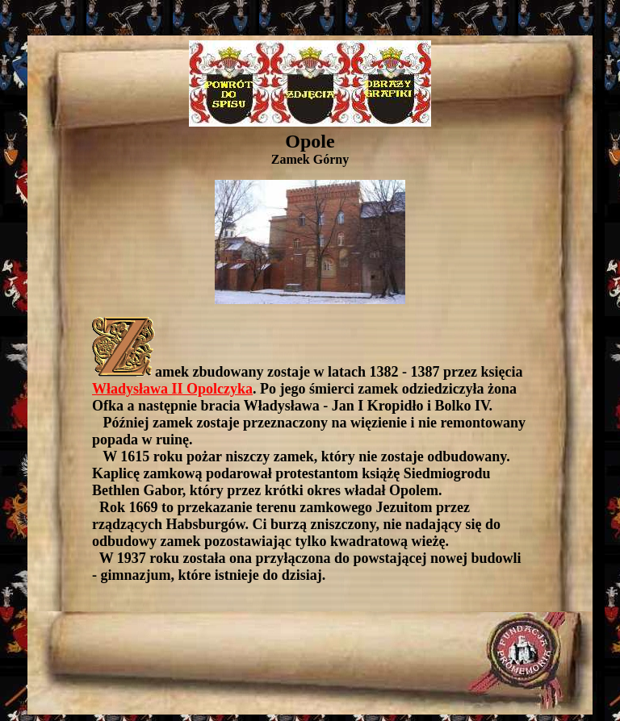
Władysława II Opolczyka (172, 389)
